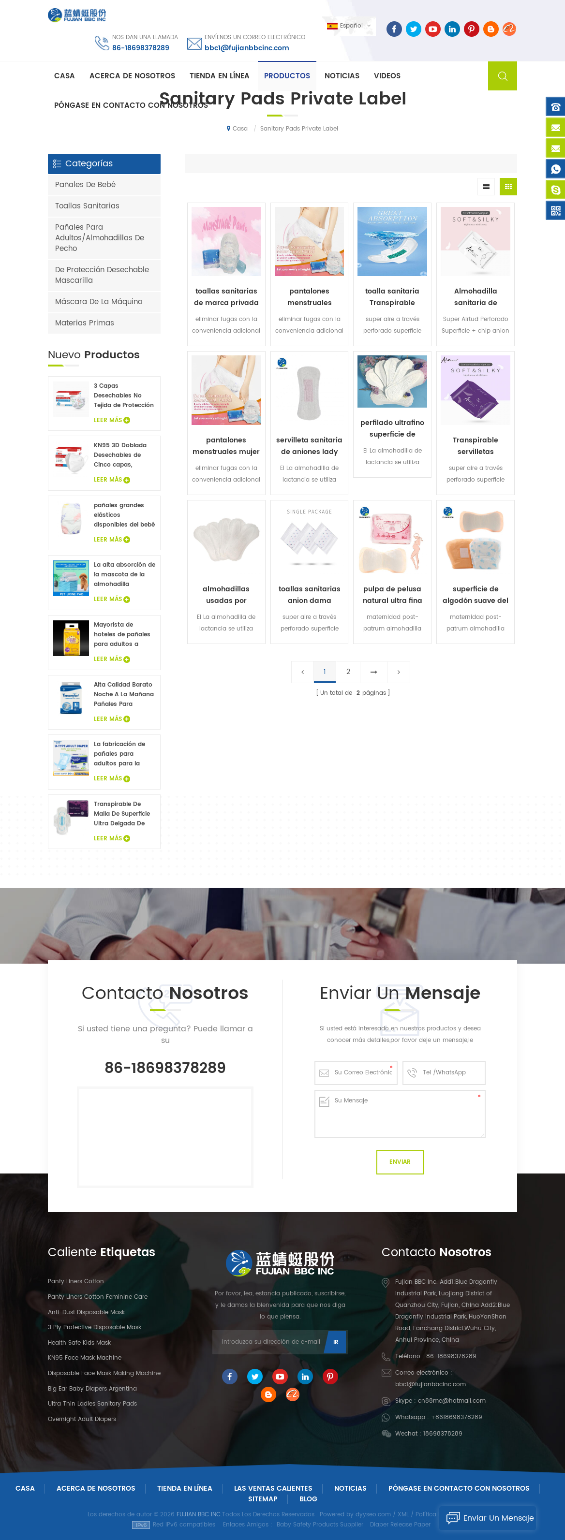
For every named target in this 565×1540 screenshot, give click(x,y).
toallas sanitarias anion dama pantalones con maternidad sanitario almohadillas (310, 595)
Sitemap (263, 1499)
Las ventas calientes (273, 1488)
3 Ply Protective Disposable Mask (94, 1327)
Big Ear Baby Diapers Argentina (92, 1388)
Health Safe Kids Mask (79, 1343)
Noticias (342, 76)
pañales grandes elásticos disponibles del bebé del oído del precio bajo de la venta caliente (124, 515)
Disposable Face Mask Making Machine (104, 1373)
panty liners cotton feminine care (98, 1297)
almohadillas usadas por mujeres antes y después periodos (226, 595)
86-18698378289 (140, 48)
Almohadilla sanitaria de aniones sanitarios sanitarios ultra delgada (475, 297)
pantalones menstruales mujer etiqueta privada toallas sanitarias (226, 446)
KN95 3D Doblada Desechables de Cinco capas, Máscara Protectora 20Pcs (123, 455)
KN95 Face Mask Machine (84, 1358)
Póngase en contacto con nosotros (131, 106)
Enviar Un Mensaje (486, 1518)
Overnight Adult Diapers (82, 1419)
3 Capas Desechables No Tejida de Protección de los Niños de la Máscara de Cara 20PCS (124, 396)
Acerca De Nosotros (96, 1488)
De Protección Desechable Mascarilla (102, 275)
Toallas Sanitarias (87, 206)
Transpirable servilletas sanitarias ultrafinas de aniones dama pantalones (476, 446)
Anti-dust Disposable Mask (86, 1312)
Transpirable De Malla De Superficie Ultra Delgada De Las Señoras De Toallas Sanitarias (122, 814)
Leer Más (112, 420)
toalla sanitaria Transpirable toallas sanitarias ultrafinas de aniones (392, 297)
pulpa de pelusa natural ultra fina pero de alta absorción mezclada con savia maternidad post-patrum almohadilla (392, 595)
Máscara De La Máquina (99, 302)
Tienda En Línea (220, 76)
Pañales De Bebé (85, 185)
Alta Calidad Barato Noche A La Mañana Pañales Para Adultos (124, 694)
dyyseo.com (373, 1514)
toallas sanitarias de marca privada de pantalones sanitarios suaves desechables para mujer (226, 297)
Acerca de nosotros (132, 76)
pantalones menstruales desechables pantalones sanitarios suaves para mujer (309, 297)
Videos (387, 76)
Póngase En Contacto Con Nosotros (459, 1488)
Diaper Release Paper (400, 1524)
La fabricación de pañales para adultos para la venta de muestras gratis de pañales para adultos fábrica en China (124, 754)
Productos (287, 76)
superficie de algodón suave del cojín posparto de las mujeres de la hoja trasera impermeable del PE (475, 595)
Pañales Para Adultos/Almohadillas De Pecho (99, 238)
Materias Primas (84, 323)
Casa (64, 76)
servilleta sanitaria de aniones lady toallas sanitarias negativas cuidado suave (309, 446)
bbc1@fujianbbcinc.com (247, 48)
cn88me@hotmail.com (452, 1401)
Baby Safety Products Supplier (320, 1524)
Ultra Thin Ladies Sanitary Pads (92, 1403)
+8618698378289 (456, 1417)
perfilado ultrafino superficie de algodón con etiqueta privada (392, 428)
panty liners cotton (76, 1281)
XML (403, 1514)
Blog (308, 1499)
